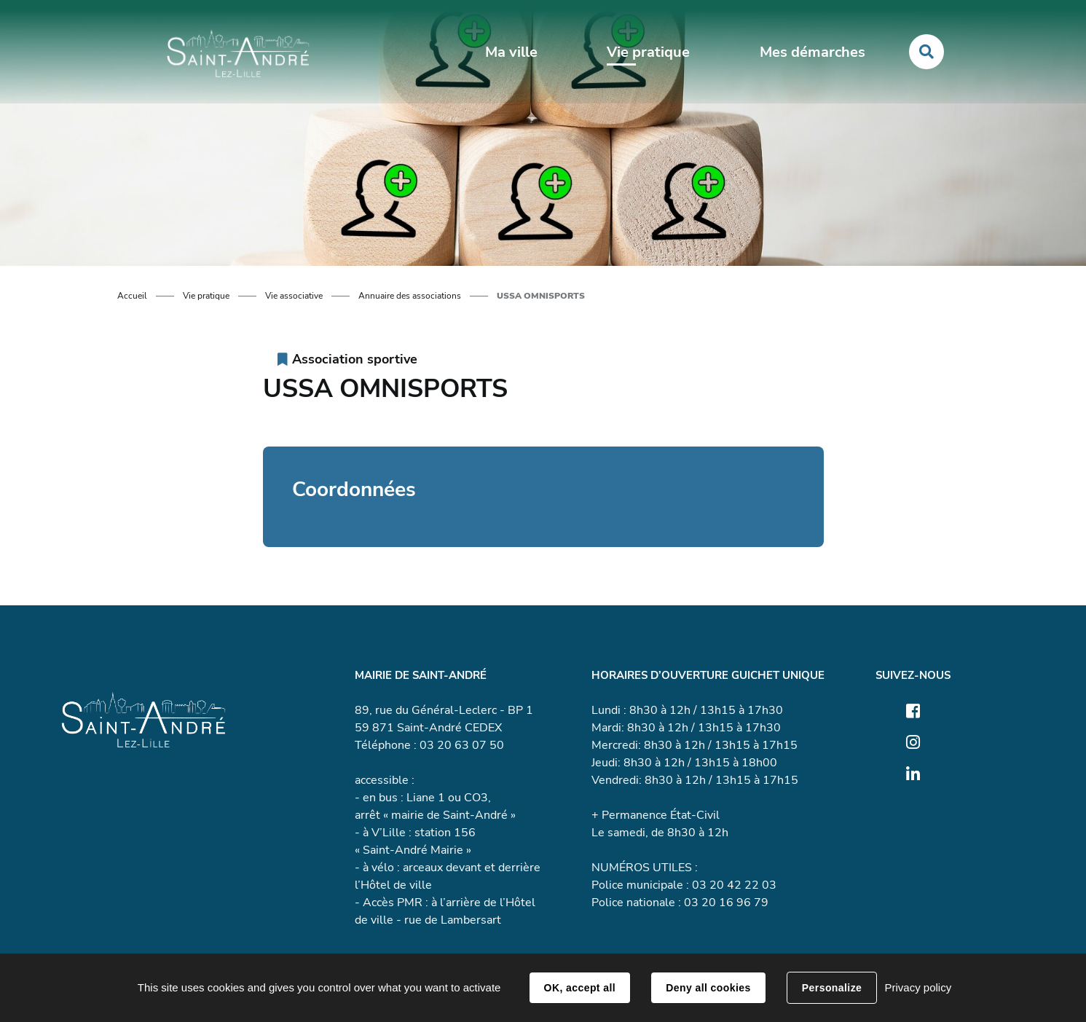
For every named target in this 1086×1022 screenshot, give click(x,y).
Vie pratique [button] (648, 52)
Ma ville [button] (511, 52)
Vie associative (294, 296)
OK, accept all (579, 988)
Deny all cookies (708, 988)
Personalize (832, 988)
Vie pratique (206, 296)
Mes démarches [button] (812, 52)
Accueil (132, 296)
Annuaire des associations (409, 296)
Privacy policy (917, 987)
